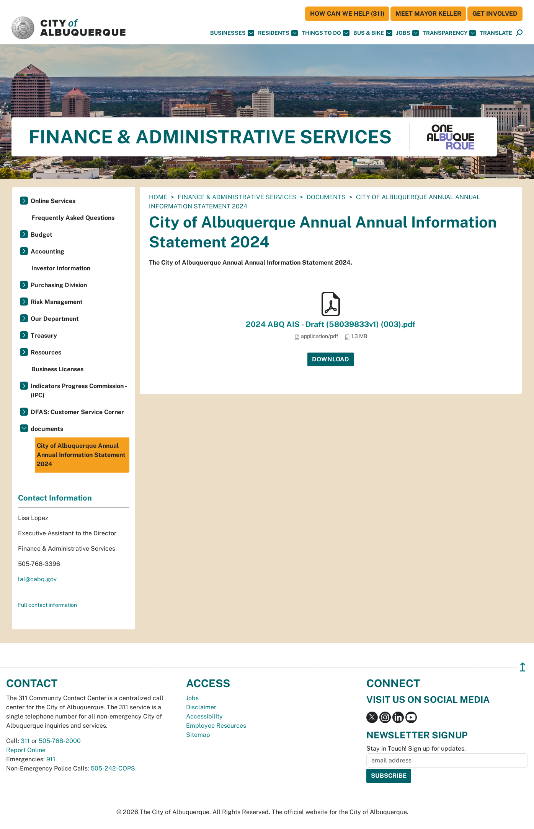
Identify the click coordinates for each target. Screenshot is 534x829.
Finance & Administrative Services (237, 197)
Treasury (44, 335)
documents (326, 197)
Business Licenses (57, 369)
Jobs (407, 33)
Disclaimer (201, 707)
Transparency (449, 33)
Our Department (55, 318)
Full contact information (47, 605)
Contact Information (55, 497)
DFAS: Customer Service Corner (77, 412)
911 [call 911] (51, 759)
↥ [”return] (523, 667)
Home (158, 197)
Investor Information (60, 268)
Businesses (232, 33)
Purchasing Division (59, 285)
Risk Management (57, 302)
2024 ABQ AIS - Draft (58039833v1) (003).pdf (330, 324)
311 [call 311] (25, 740)
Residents (278, 33)
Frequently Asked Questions (72, 217)
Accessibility (204, 716)
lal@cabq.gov (37, 579)
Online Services (53, 201)
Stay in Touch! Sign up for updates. (416, 748)
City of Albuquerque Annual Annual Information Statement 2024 (81, 455)
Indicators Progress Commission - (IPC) (79, 390)
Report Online (26, 750)
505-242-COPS (113, 768)
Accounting (47, 251)
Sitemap (198, 734)
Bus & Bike (372, 33)
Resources (46, 352)
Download (330, 359)
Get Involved (495, 13)
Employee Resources (216, 725)
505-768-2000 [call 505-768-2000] (60, 740)
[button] (496, 33)
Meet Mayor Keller (428, 13)
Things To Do (325, 33)
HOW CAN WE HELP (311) (347, 13)
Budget (41, 234)
